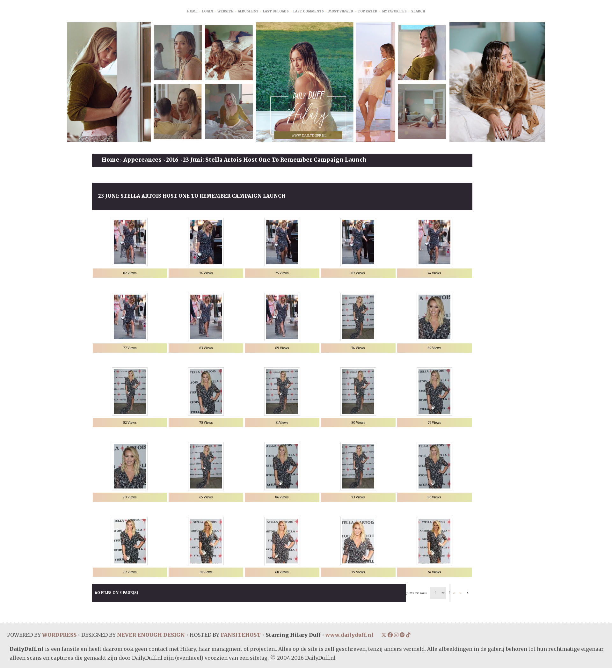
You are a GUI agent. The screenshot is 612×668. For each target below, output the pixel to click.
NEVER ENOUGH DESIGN (150, 635)
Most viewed (340, 11)
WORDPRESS (59, 635)
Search (418, 11)
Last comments (308, 11)
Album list (248, 11)
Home (192, 11)
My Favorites (394, 11)
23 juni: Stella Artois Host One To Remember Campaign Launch (275, 159)
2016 (172, 159)
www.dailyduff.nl (349, 635)
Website (225, 11)
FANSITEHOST (240, 635)
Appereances (142, 159)
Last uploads (276, 11)
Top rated (367, 11)
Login (207, 11)
